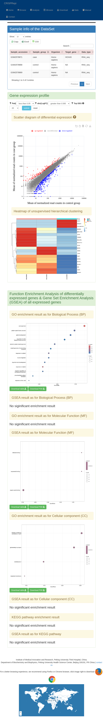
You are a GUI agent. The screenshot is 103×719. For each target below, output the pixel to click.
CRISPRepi (10, 3)
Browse (21, 10)
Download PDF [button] (37, 389)
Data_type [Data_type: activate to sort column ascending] (86, 52)
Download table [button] (18, 389)
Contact (10, 17)
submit (26, 108)
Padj (13, 103)
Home (9, 10)
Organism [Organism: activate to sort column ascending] (55, 52)
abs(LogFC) (41, 103)
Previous (74, 84)
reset (35, 108)
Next (88, 84)
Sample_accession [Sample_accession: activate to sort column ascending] (19, 52)
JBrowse (48, 10)
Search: (78, 46)
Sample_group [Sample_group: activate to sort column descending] (39, 52)
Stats (75, 10)
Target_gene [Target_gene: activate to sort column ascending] (70, 52)
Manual (87, 10)
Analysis (34, 10)
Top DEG (77, 103)
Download (62, 10)
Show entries (20, 37)
